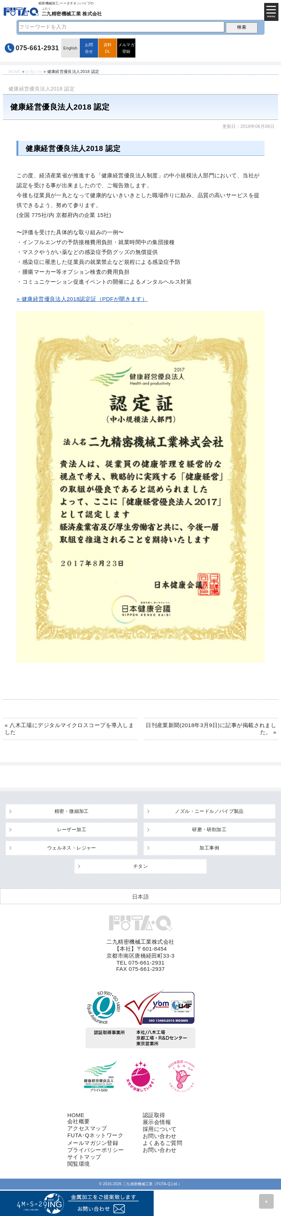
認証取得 (154, 1115)
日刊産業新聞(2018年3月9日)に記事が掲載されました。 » (211, 728)
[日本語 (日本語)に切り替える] (140, 896)
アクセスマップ (87, 1128)
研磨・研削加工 (209, 829)
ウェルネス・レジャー (71, 848)
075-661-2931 (37, 48)
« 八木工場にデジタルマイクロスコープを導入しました (69, 728)
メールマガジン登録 (92, 1143)
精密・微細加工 (72, 811)
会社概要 (78, 1121)
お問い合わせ (160, 1136)
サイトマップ (84, 1157)
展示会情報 (157, 1122)
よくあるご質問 (162, 1143)
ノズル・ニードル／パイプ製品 (209, 811)
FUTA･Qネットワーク (95, 1135)
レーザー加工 (71, 829)
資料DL (108, 48)
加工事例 (209, 848)
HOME (14, 71)
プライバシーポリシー (95, 1150)
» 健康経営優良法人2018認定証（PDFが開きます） (81, 299)
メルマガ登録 (126, 48)
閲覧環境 (78, 1164)
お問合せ (89, 48)
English (70, 48)
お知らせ (34, 71)
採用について (160, 1129)
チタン (140, 866)
